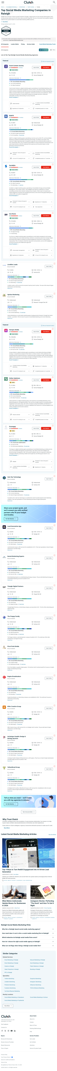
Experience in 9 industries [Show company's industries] (18, 108)
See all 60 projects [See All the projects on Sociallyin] (13, 195)
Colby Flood (17, 908)
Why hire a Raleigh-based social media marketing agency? (21, 929)
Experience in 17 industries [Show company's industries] (41, 202)
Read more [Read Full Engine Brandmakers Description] (9, 700)
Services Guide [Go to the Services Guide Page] (31, 44)
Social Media (7, 880)
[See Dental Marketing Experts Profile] (4, 557)
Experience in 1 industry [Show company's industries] (40, 467)
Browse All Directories (6, 1039)
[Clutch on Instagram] (8, 1031)
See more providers (28, 812)
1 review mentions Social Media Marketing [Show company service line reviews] (20, 467)
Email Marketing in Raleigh (11, 960)
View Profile (36, 67)
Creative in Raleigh (9, 966)
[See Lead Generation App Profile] (4, 527)
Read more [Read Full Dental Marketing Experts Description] (9, 580)
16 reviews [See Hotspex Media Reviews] (20, 331)
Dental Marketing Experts (15, 556)
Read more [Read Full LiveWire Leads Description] (9, 288)
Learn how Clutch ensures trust (16, 40)
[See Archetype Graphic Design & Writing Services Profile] (4, 737)
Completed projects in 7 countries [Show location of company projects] (42, 158)
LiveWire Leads (12, 264)
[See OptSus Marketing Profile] (4, 295)
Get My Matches (10, 518)
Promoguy (12, 426)
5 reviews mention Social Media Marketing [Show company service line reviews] (20, 366)
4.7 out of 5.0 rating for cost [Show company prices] (19, 206)
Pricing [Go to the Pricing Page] (23, 44)
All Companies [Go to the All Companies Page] (5, 44)
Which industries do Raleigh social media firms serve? (19, 937)
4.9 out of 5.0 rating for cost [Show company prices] (19, 419)
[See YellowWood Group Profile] (4, 768)
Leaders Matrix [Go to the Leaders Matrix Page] (15, 44)
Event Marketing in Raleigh (37, 963)
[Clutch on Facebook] (2, 1031)
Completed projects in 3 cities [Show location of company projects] (41, 108)
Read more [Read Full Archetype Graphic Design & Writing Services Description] (9, 761)
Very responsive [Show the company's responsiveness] (38, 206)
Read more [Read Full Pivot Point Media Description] (9, 670)
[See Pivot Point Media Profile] (4, 647)
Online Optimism (14, 378)
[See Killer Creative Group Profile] (4, 707)
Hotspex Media (14, 330)
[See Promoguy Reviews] (14, 428)
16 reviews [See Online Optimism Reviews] (20, 380)
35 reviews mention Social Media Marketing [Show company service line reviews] (42, 153)
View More (7, 1006)
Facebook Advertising (10, 988)
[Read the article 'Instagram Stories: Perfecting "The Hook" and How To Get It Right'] (42, 902)
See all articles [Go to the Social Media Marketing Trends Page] (52, 834)
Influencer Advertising (35, 985)
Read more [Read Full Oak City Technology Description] (9, 500)
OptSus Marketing (13, 294)
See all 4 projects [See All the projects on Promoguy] (13, 455)
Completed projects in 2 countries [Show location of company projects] (42, 371)
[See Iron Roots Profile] (6, 214)
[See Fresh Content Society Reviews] (14, 67)
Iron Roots (12, 214)
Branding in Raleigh (35, 969)
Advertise (32, 1045)
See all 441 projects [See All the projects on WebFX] (13, 147)
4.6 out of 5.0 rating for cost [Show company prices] (19, 158)
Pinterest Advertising (10, 985)
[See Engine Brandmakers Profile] (4, 677)
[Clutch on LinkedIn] (15, 1031)
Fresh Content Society (16, 65)
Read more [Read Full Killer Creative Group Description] (9, 730)
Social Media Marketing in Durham (39, 997)
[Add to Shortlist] (52, 64)
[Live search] (54, 2)
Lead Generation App (14, 526)
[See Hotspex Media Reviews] (14, 331)
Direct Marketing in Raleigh (11, 963)
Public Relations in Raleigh (37, 966)
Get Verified (33, 1042)
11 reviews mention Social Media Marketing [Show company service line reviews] (42, 103)
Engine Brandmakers (14, 676)
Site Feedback (4, 1024)
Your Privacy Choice (5, 1057)
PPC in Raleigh (8, 972)
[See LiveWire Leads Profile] (4, 265)
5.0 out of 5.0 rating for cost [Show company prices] (41, 255)
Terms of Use (4, 1062)
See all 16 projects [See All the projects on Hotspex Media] (13, 359)
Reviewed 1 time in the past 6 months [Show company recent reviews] (19, 153)
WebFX (11, 115)
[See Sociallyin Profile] (6, 166)
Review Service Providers (7, 1042)
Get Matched (44, 49)
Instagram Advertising (35, 981)
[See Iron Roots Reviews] (14, 215)
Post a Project (4, 1048)
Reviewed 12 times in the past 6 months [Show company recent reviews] (20, 202)
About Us (32, 1019)
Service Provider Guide (35, 1048)
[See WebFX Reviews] (14, 117)
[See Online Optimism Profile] (6, 379)
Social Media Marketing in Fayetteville (14, 1000)
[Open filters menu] (53, 50)
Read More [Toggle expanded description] (5, 21)
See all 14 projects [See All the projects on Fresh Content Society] (13, 97)
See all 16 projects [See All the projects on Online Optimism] (13, 408)
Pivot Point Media (13, 646)
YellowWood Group (13, 767)
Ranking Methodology (35, 1028)
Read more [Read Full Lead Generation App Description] (9, 550)
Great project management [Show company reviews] (19, 250)
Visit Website (46, 67)
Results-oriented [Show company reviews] (16, 414)
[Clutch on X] (5, 1031)
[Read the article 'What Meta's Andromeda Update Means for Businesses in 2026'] (14, 902)
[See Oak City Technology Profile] (4, 478)
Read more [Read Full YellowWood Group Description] (9, 791)
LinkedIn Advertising (10, 981)
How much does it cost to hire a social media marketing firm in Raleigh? (25, 933)
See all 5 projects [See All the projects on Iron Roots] (13, 244)
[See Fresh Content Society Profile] (6, 66)
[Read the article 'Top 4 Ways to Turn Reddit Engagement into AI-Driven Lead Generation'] (28, 860)
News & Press (33, 1025)
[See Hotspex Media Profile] (6, 330)
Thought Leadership (16, 880)
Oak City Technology (14, 477)
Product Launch (8, 918)
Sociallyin (12, 165)
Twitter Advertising (9, 978)
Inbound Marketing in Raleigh (37, 960)
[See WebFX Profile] (6, 116)
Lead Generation (27, 880)
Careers (32, 1022)
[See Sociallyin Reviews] (14, 167)
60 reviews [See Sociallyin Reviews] (20, 167)
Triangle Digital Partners (15, 586)
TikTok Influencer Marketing (37, 988)
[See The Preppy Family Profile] (4, 617)
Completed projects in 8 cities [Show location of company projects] (41, 419)
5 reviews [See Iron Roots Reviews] (20, 215)
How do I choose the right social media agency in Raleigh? (21, 941)
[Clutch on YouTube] (12, 1031)
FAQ (31, 1031)
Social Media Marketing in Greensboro (14, 997)
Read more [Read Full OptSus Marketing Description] (9, 318)
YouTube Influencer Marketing (12, 991)
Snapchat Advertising (35, 978)
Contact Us (4, 1027)
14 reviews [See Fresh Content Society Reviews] (20, 67)
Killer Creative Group (14, 706)
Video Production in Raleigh (12, 969)
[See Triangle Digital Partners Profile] (4, 587)
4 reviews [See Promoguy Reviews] (20, 428)
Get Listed (32, 1039)
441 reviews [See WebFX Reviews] (20, 117)
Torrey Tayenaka (47, 908)
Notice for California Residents (8, 1059)
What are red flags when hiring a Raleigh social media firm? (21, 946)
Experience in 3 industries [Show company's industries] (18, 255)
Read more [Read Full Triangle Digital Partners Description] (9, 610)
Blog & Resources (5, 1045)
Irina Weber (15, 874)
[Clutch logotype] (5, 1016)
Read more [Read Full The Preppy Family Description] (9, 640)
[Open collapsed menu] (3, 2)
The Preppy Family (13, 616)
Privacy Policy (4, 1054)
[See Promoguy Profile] (6, 427)
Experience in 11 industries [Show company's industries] (41, 366)
